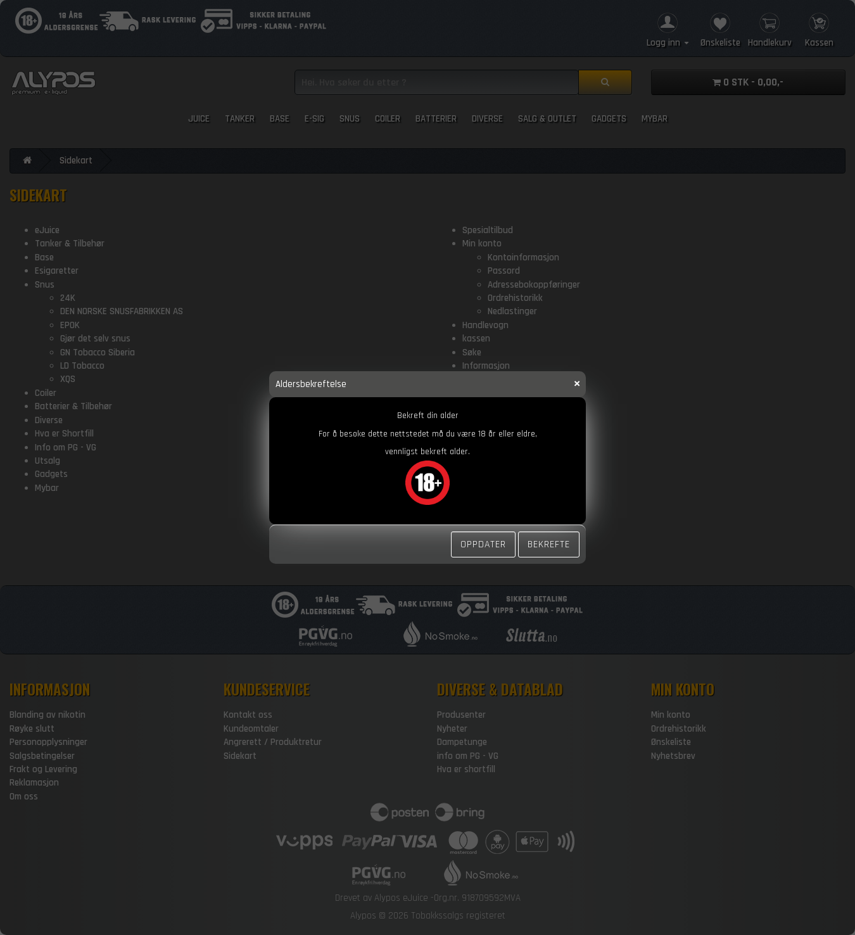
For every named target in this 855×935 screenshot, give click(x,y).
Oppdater (483, 543)
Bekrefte (549, 543)
